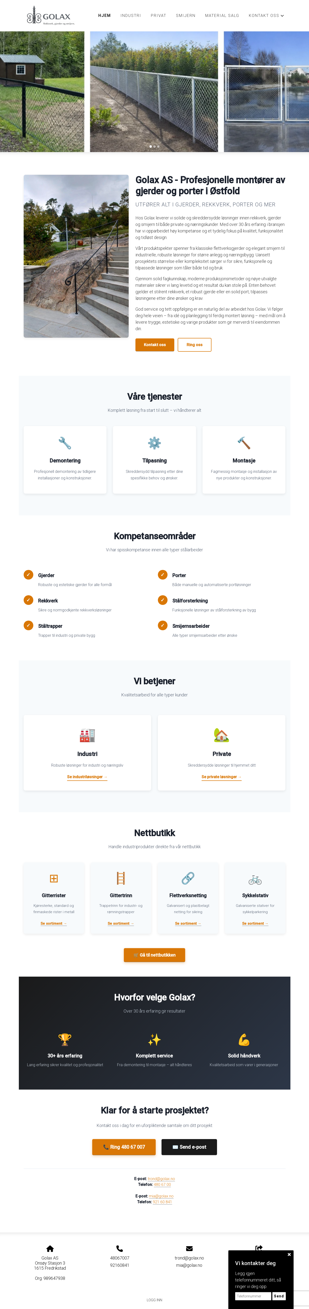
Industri (130, 15)
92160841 (119, 1265)
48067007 (119, 1257)
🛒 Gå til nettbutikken (154, 955)
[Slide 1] (150, 146)
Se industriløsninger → (87, 777)
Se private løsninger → (222, 777)
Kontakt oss (266, 17)
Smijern (186, 15)
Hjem (104, 15)
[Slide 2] (154, 146)
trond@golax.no (161, 1178)
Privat (158, 15)
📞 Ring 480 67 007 (124, 1147)
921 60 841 (162, 1202)
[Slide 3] (158, 146)
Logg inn (154, 1300)
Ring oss (195, 344)
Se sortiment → (54, 923)
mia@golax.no (161, 1196)
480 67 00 (162, 1184)
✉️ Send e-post (189, 1147)
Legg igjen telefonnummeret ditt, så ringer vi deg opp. (258, 1280)
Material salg (222, 15)
